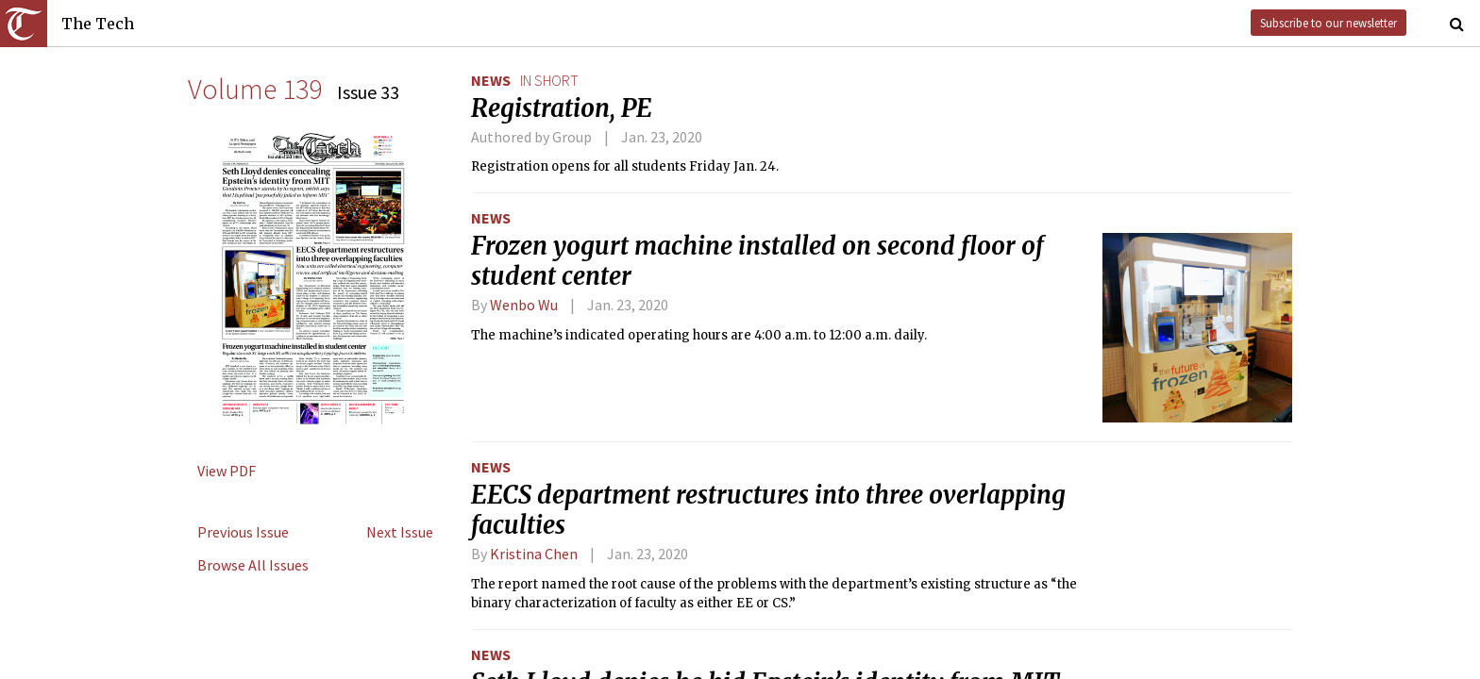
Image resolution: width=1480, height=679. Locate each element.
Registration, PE (561, 108)
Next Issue (399, 531)
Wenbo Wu (524, 304)
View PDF (226, 470)
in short (549, 80)
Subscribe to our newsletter (1328, 22)
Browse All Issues (253, 564)
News (491, 80)
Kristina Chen (534, 553)
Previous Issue (243, 531)
